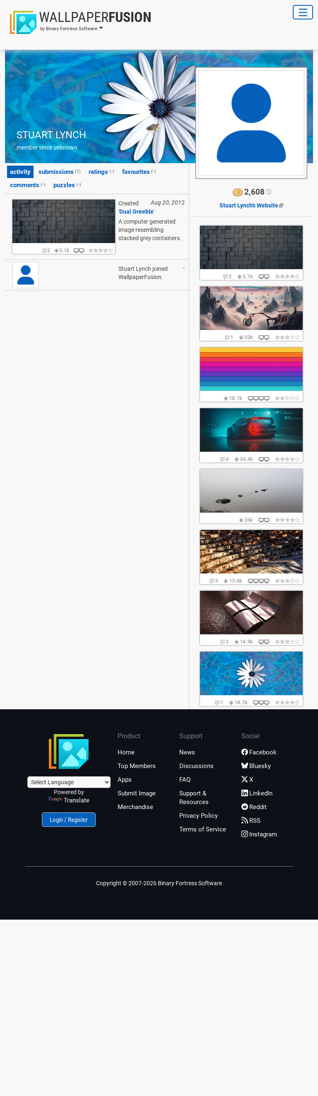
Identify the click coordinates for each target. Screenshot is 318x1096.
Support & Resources (194, 798)
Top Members (137, 766)
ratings (101, 171)
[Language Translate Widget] (69, 782)
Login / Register (69, 820)
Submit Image (137, 793)
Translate (68, 800)
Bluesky (256, 766)
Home (126, 752)
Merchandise (135, 807)
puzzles (67, 185)
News (187, 752)
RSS (250, 820)
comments (28, 185)
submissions (60, 171)
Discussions (196, 766)
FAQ (184, 779)
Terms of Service (202, 829)
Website (248, 205)
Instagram (259, 834)
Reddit (254, 807)
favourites (139, 171)
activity (20, 172)
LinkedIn (256, 793)
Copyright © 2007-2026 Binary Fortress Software (159, 883)
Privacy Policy (198, 815)
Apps (125, 779)
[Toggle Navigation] (303, 12)
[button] (78, 22)
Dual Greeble (136, 211)
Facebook (259, 752)
